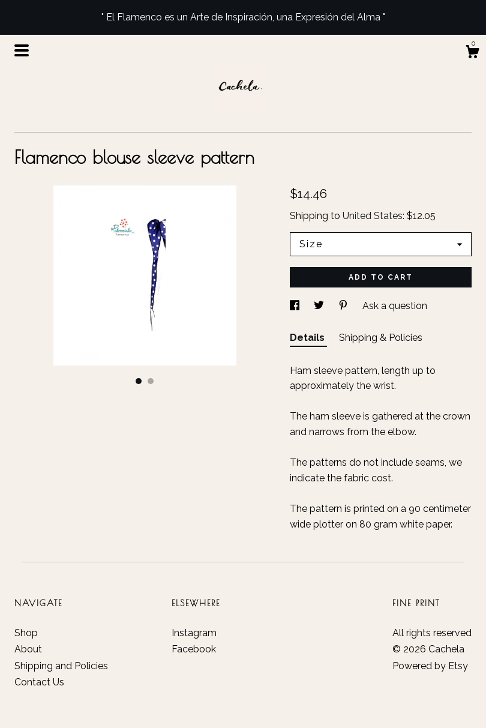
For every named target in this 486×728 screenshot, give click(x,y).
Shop (26, 633)
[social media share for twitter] (320, 305)
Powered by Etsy (430, 666)
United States (373, 215)
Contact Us (39, 682)
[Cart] (472, 53)
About (28, 649)
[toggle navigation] (21, 50)
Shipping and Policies (61, 666)
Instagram (194, 633)
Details (308, 337)
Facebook (194, 649)
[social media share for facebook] (296, 305)
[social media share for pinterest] (344, 305)
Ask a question (394, 305)
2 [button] (151, 381)
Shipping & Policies (380, 337)
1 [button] (139, 381)
